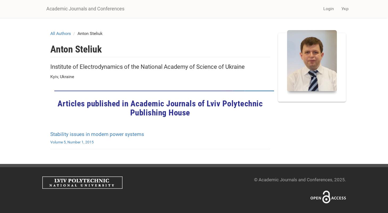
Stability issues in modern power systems (97, 134)
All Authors (60, 33)
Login (328, 8)
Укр (345, 8)
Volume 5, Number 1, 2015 (72, 142)
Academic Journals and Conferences (85, 8)
